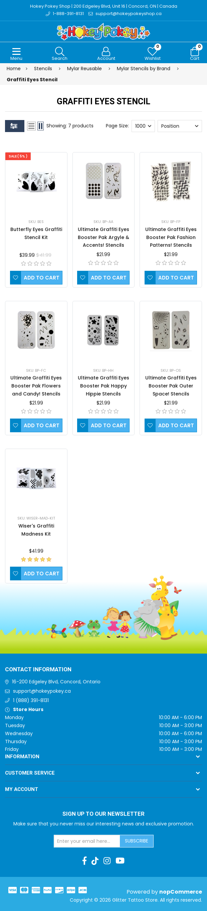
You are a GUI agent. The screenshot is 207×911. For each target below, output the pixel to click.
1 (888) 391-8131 (31, 700)
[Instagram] (107, 861)
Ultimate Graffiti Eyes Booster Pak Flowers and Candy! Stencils (36, 385)
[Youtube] (120, 861)
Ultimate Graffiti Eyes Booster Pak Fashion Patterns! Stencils (171, 237)
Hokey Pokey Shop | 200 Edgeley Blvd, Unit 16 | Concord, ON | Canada (103, 6)
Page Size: (117, 125)
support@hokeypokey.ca (42, 691)
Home (14, 68)
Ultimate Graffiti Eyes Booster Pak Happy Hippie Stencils (103, 385)
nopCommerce (180, 892)
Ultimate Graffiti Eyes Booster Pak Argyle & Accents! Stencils (103, 237)
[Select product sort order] (180, 126)
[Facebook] (84, 861)
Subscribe (136, 840)
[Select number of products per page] (143, 126)
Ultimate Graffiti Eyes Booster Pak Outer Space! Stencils (171, 385)
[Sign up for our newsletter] (87, 841)
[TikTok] (94, 861)
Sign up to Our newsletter (103, 814)
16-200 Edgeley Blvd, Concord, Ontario (56, 681)
